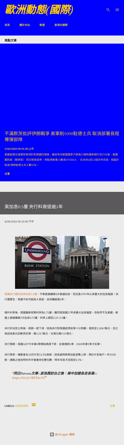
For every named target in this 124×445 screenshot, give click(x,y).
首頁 (7, 24)
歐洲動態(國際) (39, 9)
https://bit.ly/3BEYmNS (28, 377)
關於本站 (24, 24)
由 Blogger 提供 (62, 434)
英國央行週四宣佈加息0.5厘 (21, 294)
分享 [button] (7, 173)
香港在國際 (61, 24)
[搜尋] (108, 7)
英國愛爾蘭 (21, 405)
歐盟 (42, 24)
